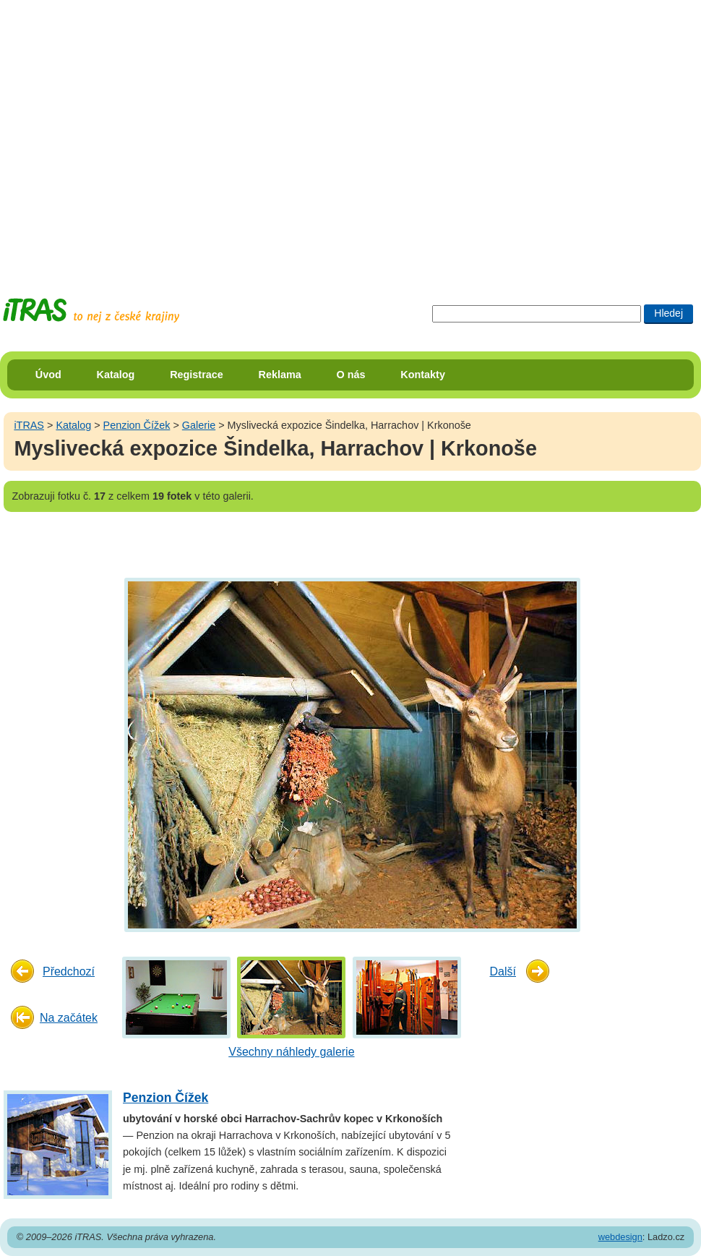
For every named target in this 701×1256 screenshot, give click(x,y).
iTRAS (29, 425)
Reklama (280, 374)
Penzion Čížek (137, 425)
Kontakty (422, 374)
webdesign (620, 1236)
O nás (351, 374)
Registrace (196, 374)
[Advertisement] (135, 135)
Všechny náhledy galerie (291, 1052)
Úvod (48, 374)
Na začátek (69, 1018)
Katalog (116, 374)
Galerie (198, 425)
